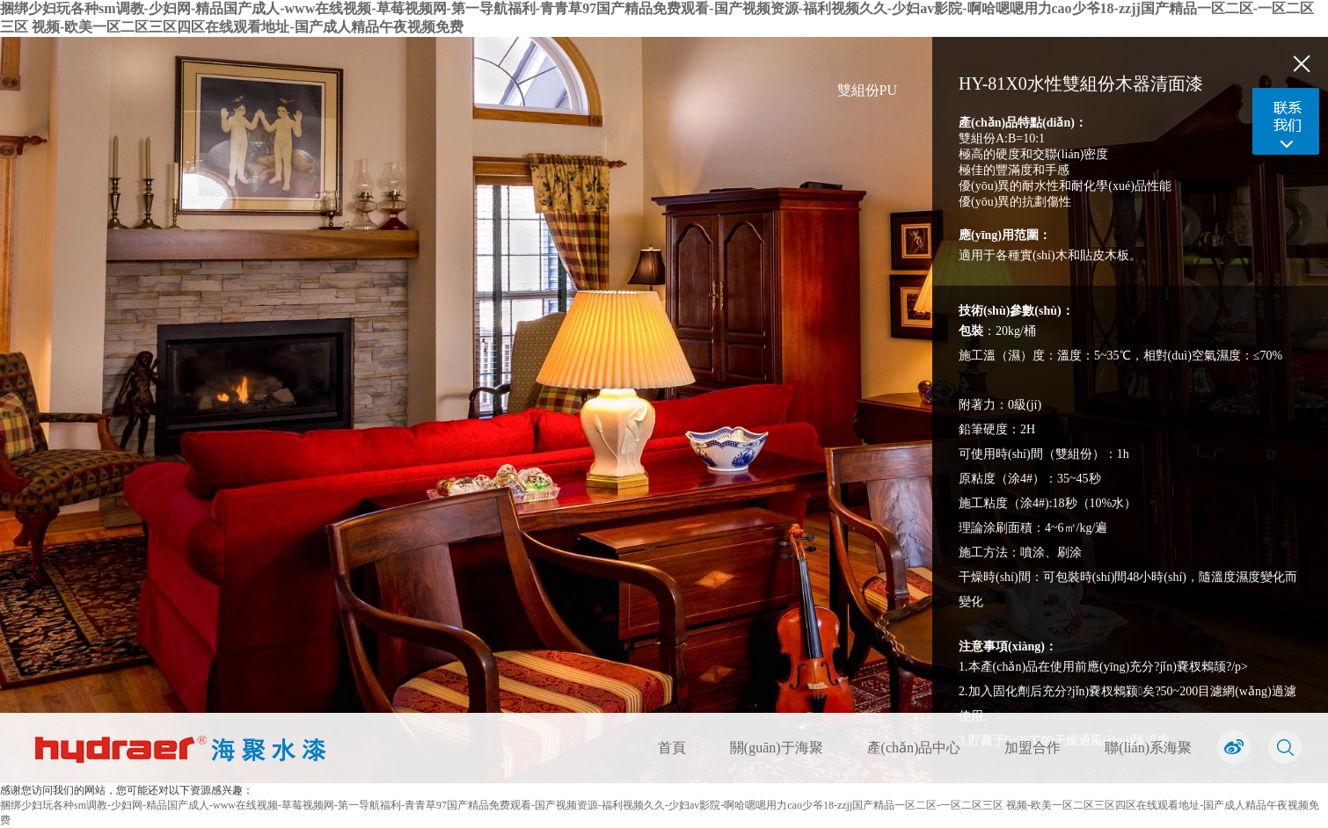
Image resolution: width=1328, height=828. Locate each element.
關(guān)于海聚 (776, 747)
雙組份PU (867, 90)
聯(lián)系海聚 (1148, 747)
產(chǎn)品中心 (914, 747)
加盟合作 (1032, 747)
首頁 (672, 747)
